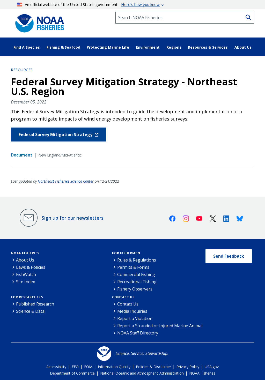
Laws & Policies (30, 267)
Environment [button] (148, 47)
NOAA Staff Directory (137, 333)
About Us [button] (243, 47)
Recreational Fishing (137, 282)
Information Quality (114, 366)
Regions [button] (173, 47)
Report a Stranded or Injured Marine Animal (159, 326)
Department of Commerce (72, 373)
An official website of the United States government (88, 4)
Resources (22, 69)
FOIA (88, 366)
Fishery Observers (134, 289)
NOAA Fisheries (25, 253)
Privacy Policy (187, 366)
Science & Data (30, 311)
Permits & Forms (133, 267)
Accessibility (56, 366)
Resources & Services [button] (208, 47)
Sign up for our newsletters (73, 218)
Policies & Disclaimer (153, 366)
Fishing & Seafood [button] (63, 47)
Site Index (25, 282)
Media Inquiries (132, 311)
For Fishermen (126, 253)
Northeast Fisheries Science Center (66, 181)
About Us (25, 260)
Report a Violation (134, 318)
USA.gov (212, 366)
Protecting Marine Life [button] (108, 47)
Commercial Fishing (136, 274)
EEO (75, 366)
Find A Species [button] (26, 47)
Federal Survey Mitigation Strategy (56, 134)
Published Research (35, 304)
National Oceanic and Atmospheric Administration (142, 373)
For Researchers (27, 297)
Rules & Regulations (136, 260)
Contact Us (123, 297)
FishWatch (26, 274)
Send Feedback (228, 256)
